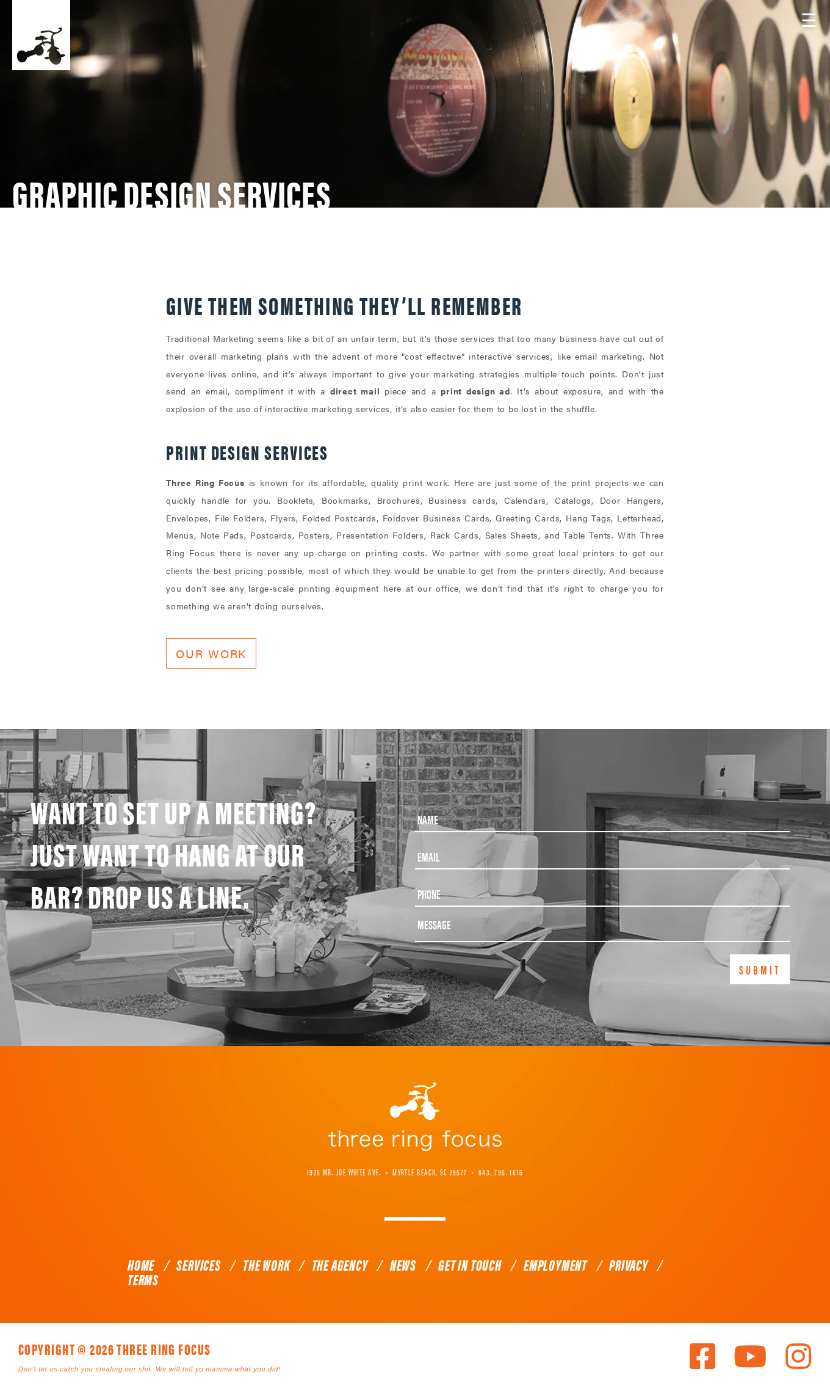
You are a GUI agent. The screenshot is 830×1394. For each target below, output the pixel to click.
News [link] (403, 1264)
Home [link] (141, 1264)
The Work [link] (266, 1264)
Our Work (211, 653)
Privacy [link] (628, 1264)
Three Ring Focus (415, 1116)
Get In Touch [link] (470, 1264)
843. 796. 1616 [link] (500, 1171)
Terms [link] (143, 1279)
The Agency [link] (340, 1264)
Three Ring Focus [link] (41, 35)
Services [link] (198, 1264)
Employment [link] (555, 1264)
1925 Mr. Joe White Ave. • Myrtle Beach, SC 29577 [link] (387, 1171)
